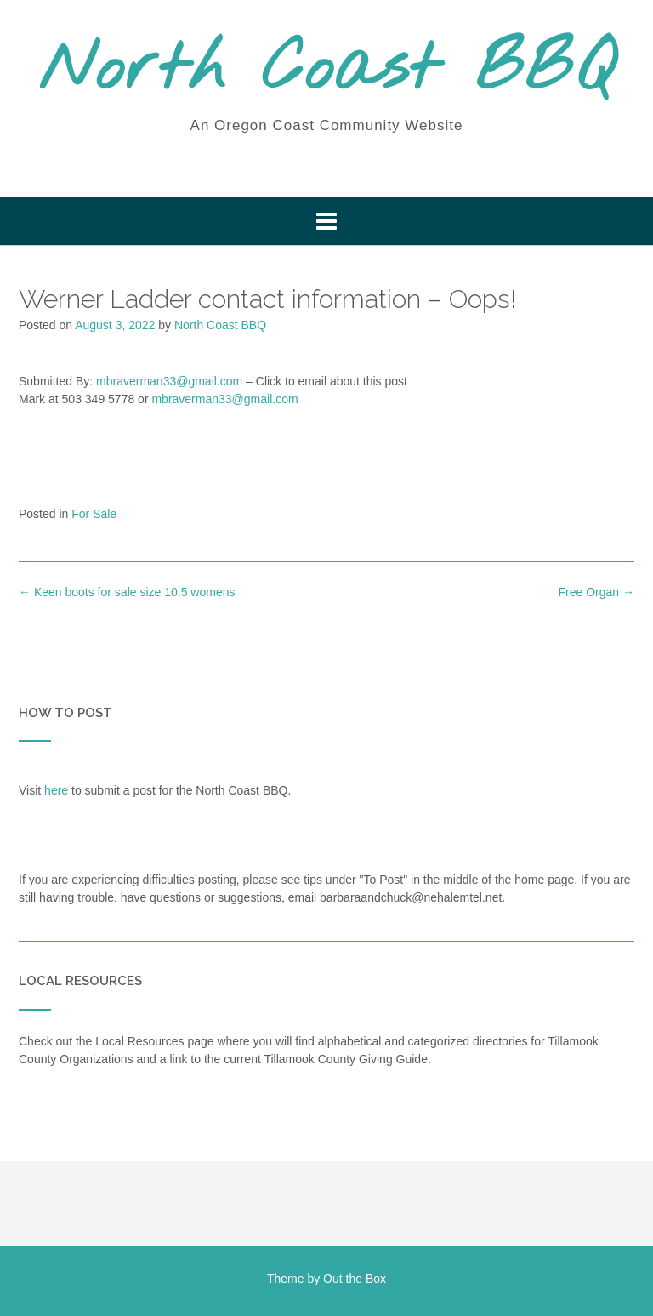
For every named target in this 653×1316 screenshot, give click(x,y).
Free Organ (596, 592)
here (56, 790)
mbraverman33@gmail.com (169, 381)
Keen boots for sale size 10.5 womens (127, 592)
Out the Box (354, 1278)
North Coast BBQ (327, 70)
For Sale (93, 514)
